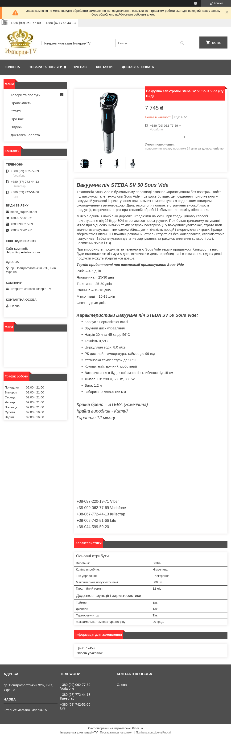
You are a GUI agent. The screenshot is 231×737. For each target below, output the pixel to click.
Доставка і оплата (138, 67)
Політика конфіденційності (153, 732)
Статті (16, 111)
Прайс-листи (21, 103)
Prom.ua (137, 728)
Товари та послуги (45, 67)
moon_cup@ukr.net (23, 212)
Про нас (80, 67)
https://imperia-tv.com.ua (23, 252)
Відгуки (16, 127)
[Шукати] (182, 43)
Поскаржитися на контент (116, 732)
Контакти (104, 67)
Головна (12, 67)
